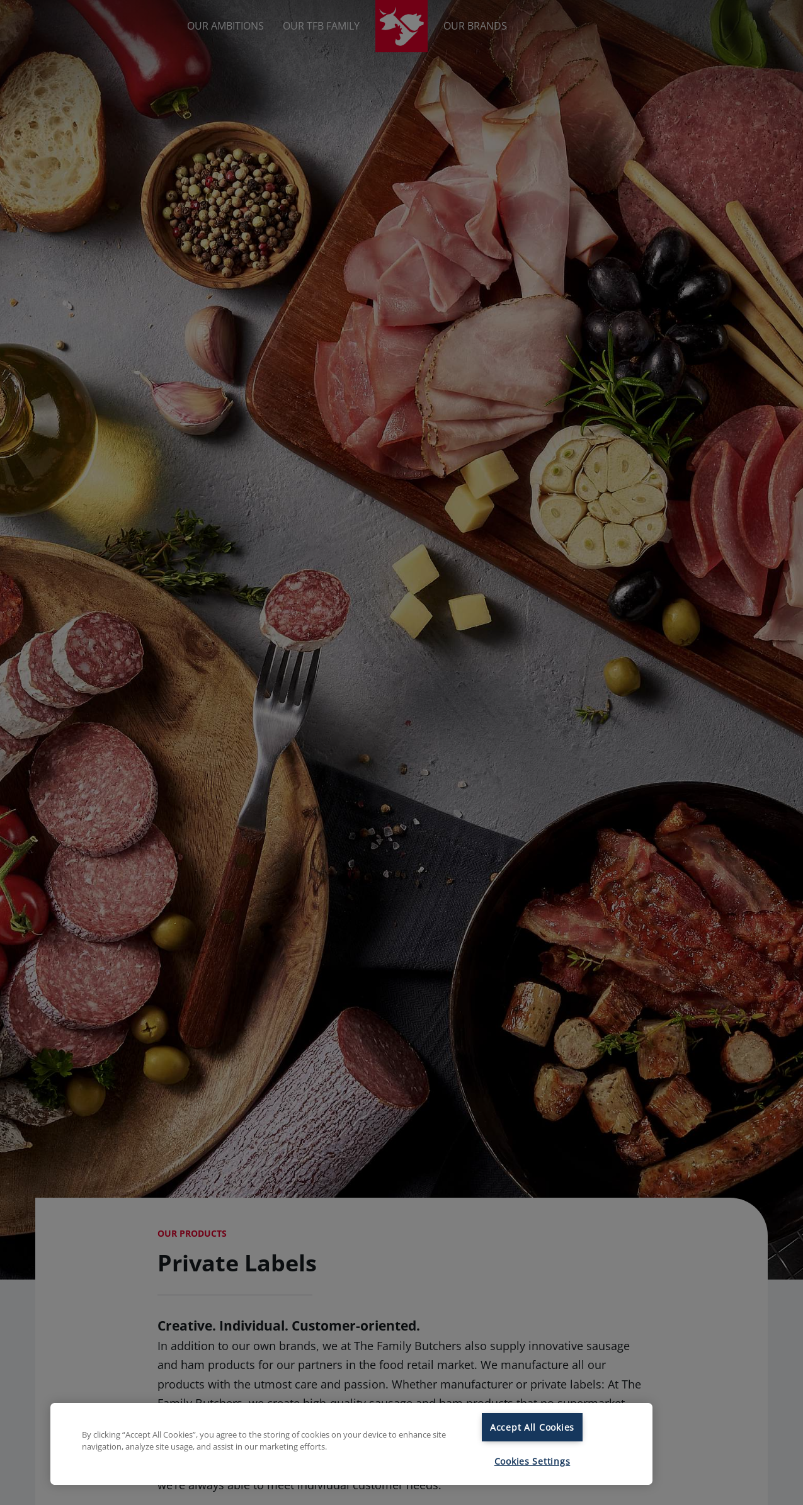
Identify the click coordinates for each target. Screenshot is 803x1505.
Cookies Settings (532, 1461)
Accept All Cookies (532, 1427)
